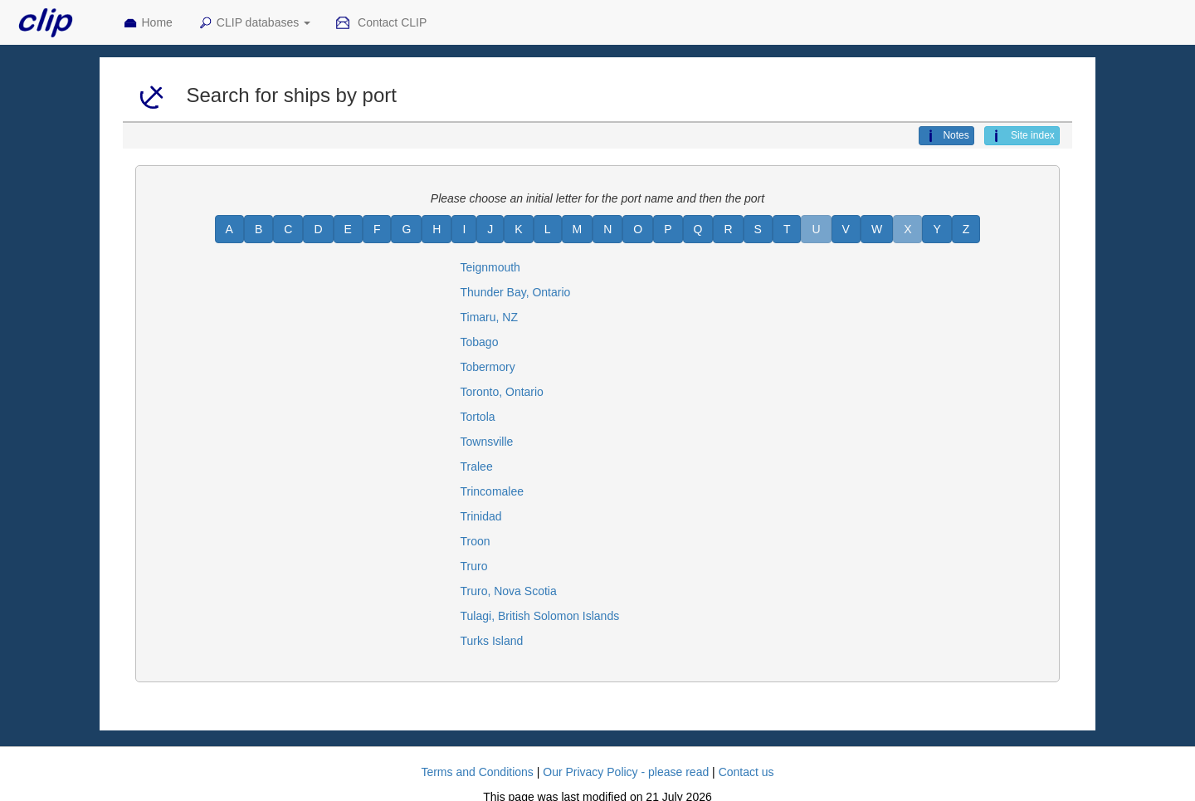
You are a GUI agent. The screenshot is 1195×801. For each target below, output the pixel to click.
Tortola (478, 416)
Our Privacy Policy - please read (626, 772)
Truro (474, 566)
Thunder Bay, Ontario (516, 292)
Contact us (746, 772)
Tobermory (488, 367)
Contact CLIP (381, 23)
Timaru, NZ (489, 317)
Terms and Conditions (477, 772)
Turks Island (492, 640)
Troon (475, 541)
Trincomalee (492, 491)
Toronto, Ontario (502, 391)
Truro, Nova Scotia (509, 591)
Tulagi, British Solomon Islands (540, 616)
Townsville (487, 441)
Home (148, 23)
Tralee (477, 466)
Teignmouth (490, 267)
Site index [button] (1022, 136)
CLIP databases (254, 23)
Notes (946, 136)
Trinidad (481, 516)
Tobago (480, 342)
